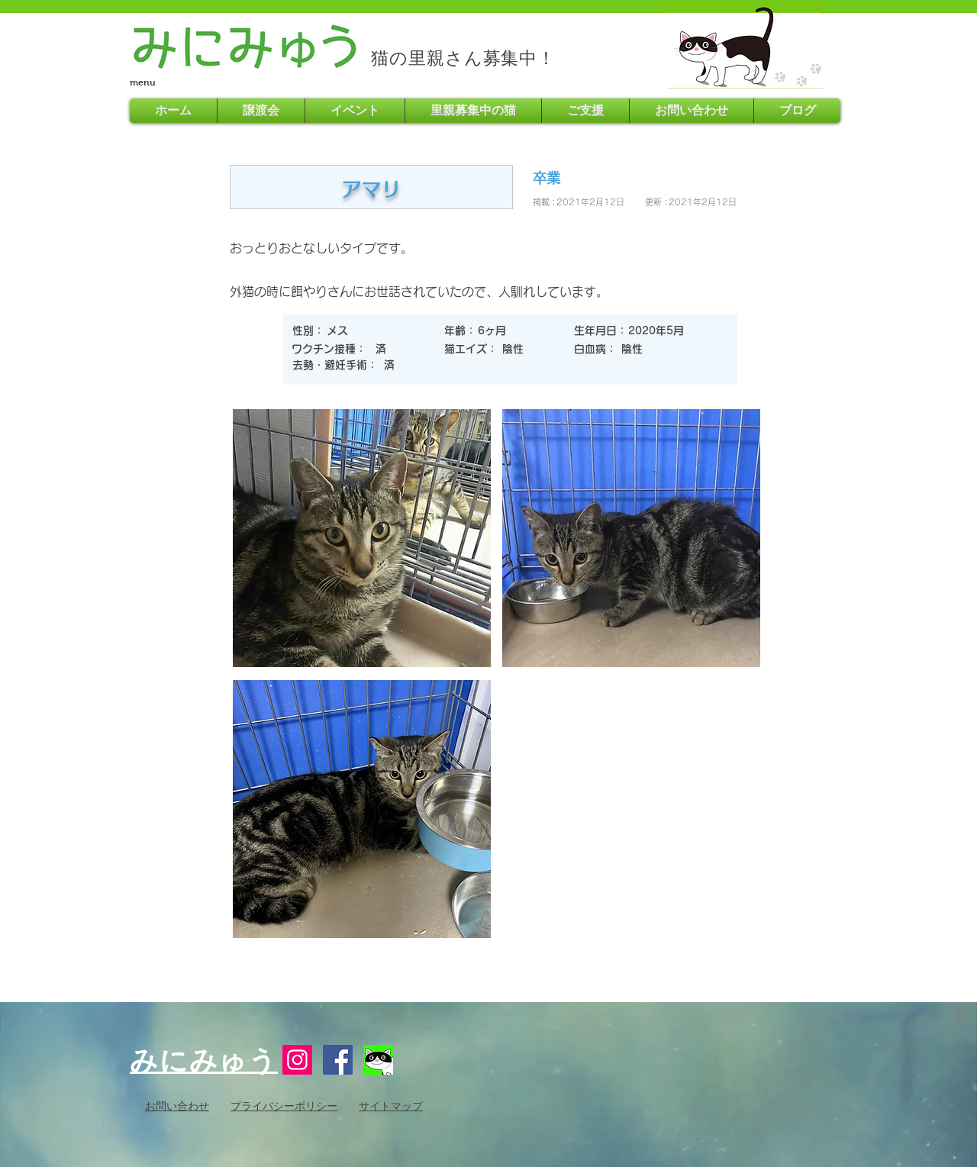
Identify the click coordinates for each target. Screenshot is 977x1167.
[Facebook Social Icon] (338, 1060)
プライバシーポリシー (284, 1106)
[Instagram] (297, 1060)
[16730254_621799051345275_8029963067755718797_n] (378, 1060)
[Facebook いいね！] (530, 1064)
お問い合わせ (177, 1106)
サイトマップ (391, 1106)
